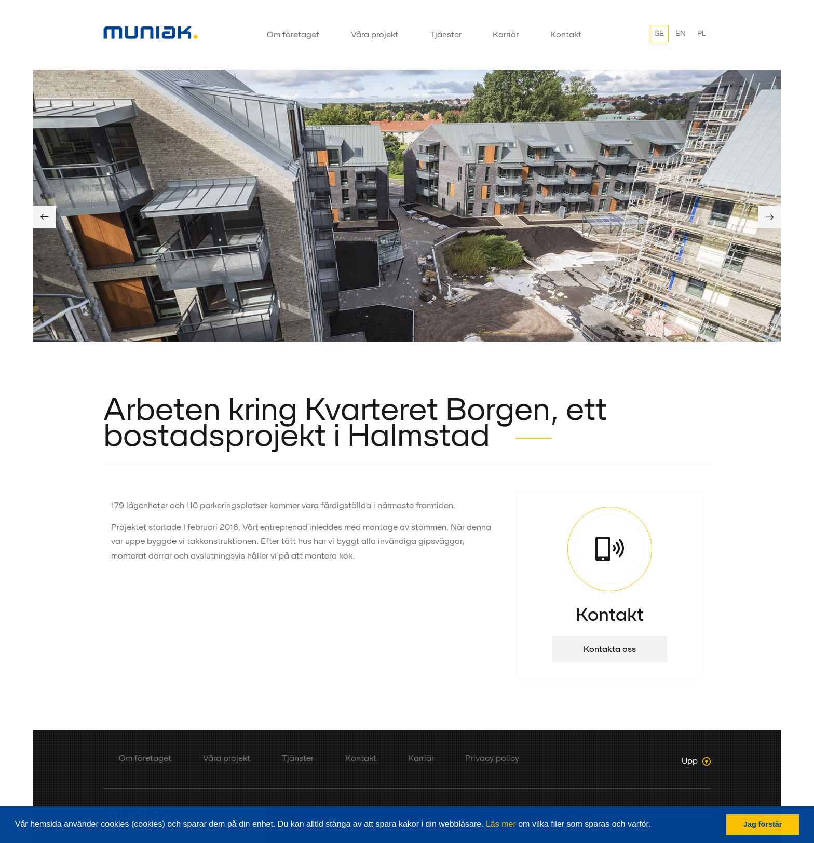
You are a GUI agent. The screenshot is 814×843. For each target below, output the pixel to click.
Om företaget (293, 34)
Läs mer (501, 824)
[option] (407, 206)
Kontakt (565, 34)
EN (680, 33)
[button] (654, 825)
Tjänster (446, 34)
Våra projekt (374, 34)
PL (701, 33)
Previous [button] (44, 217)
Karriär (506, 34)
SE (659, 33)
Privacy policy (492, 758)
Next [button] (769, 217)
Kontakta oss (610, 649)
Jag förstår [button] (762, 824)
